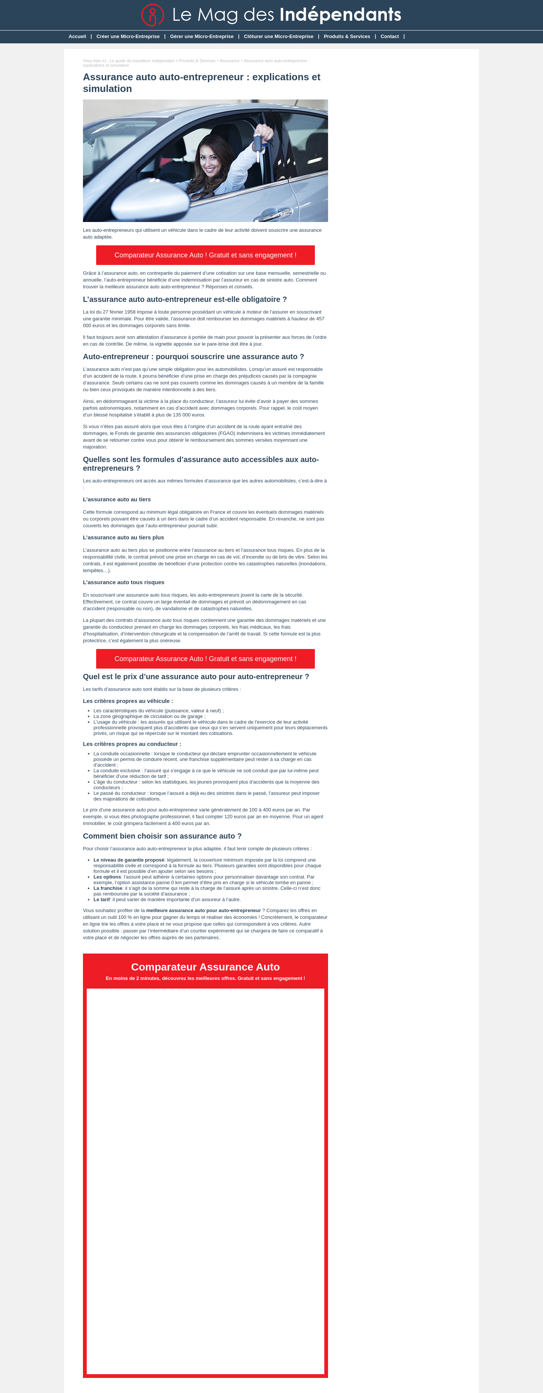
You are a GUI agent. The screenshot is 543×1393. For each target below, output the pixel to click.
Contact (389, 36)
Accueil (77, 36)
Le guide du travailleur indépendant (142, 60)
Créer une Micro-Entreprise (128, 36)
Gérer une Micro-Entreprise (201, 36)
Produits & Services (347, 36)
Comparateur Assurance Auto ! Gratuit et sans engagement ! (205, 255)
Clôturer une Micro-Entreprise (278, 36)
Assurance (229, 60)
